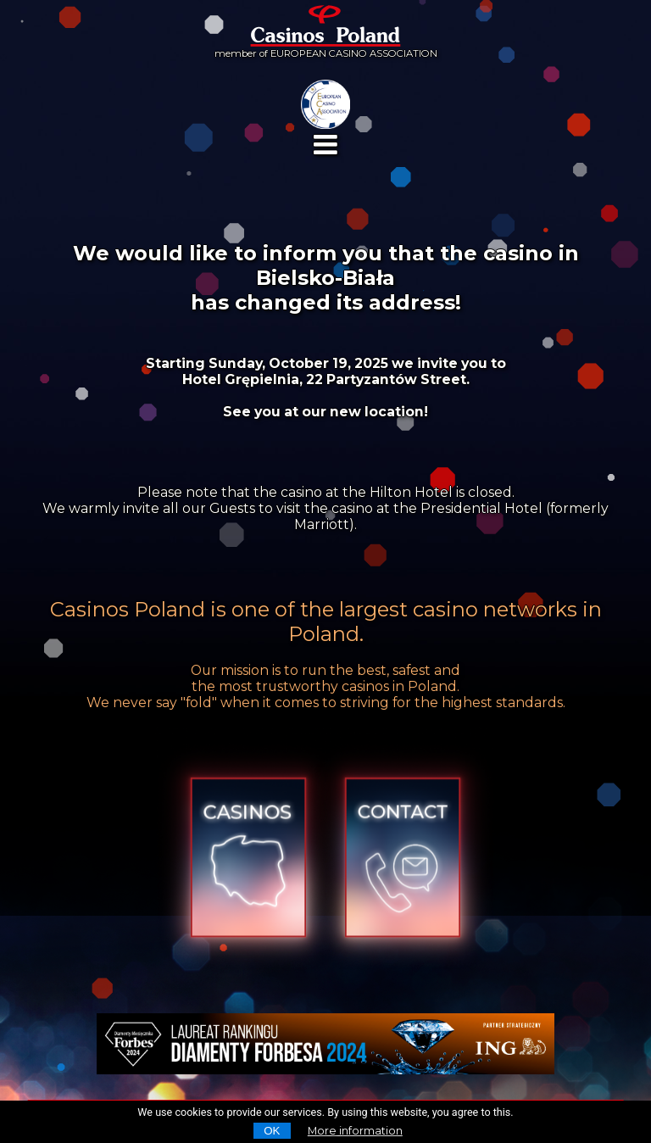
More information (355, 1130)
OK (272, 1130)
